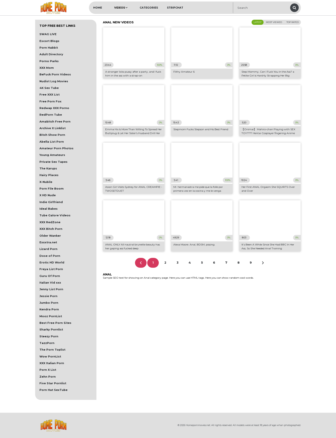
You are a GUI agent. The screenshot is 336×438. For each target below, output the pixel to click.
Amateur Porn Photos (56, 148)
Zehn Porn (47, 376)
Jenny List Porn (51, 289)
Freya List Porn (51, 269)
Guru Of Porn (49, 276)
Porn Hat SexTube (53, 390)
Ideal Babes (48, 208)
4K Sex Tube (49, 88)
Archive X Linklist (52, 128)
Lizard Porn (48, 249)
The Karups (48, 168)
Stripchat (175, 7)
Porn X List (47, 369)
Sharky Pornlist (51, 329)
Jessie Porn (48, 296)
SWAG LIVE (48, 34)
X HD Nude (47, 195)
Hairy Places (48, 175)
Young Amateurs (52, 155)
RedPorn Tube (50, 114)
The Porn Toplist (52, 349)
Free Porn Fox (50, 101)
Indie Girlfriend (51, 202)
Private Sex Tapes (53, 161)
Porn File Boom (51, 188)
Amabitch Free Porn (54, 121)
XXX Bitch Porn (50, 228)
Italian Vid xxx (50, 282)
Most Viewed (274, 22)
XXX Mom (46, 67)
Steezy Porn (48, 336)
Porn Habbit (48, 47)
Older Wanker (50, 235)
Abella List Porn (51, 141)
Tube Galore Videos (54, 215)
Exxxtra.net (48, 242)
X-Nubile (45, 182)
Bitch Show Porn (52, 134)
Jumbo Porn (48, 302)
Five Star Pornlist (52, 383)
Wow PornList (50, 356)
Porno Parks (49, 61)
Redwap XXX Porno (54, 108)
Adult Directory (51, 54)
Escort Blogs (49, 41)
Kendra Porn (49, 309)
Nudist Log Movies (53, 81)
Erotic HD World (51, 262)
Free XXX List (49, 94)
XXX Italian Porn (51, 363)
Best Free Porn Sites (55, 322)
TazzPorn (46, 343)
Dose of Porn (49, 255)
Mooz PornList (50, 316)
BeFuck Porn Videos (55, 74)
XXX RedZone (49, 222)
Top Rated (292, 22)
